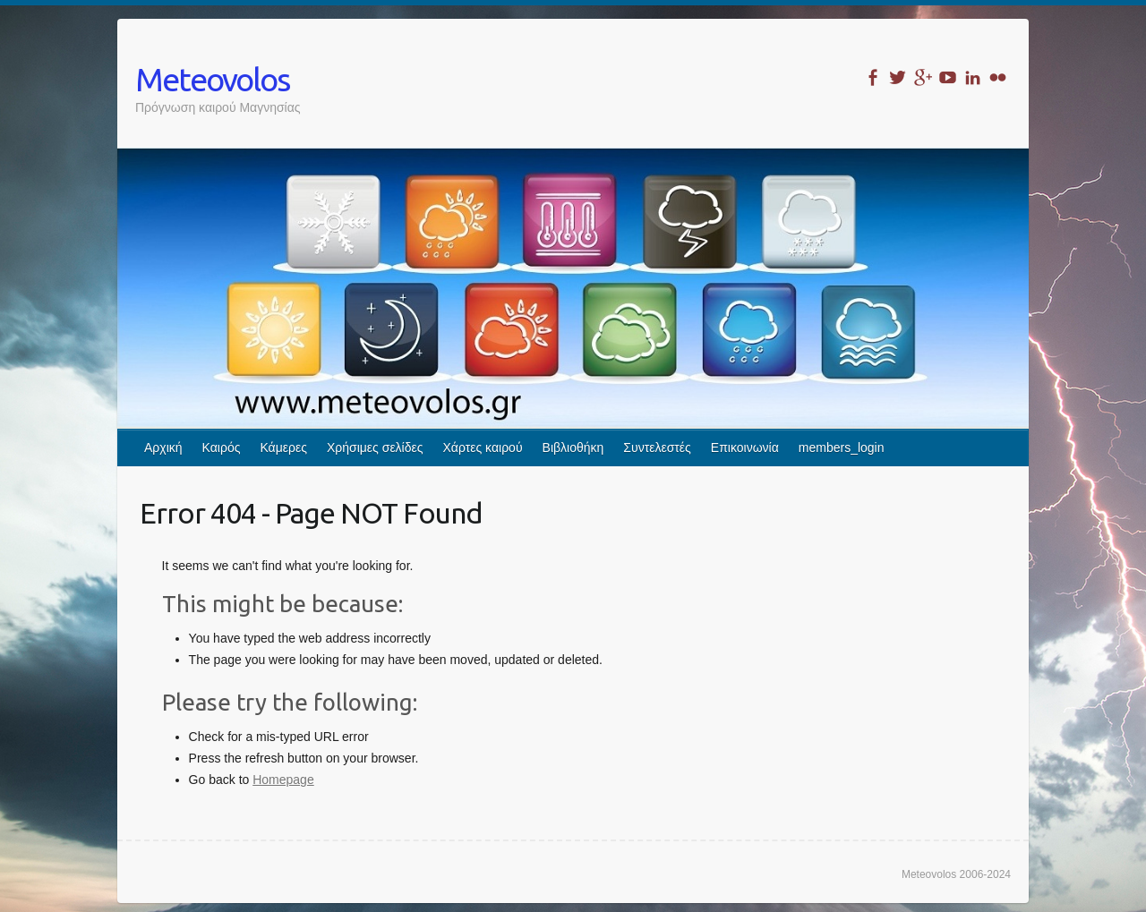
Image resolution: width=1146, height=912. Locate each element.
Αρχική (163, 447)
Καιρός (221, 447)
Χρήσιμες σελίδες (375, 447)
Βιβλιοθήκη (573, 447)
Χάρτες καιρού (483, 447)
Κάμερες (283, 447)
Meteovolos (212, 79)
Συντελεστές (656, 447)
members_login (842, 447)
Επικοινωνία (745, 447)
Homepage (283, 779)
